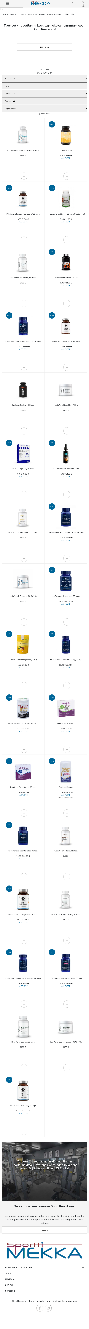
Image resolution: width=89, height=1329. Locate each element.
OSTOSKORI (10, 1291)
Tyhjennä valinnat (44, 114)
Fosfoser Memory (66, 792)
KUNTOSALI (10, 1279)
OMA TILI (9, 1285)
